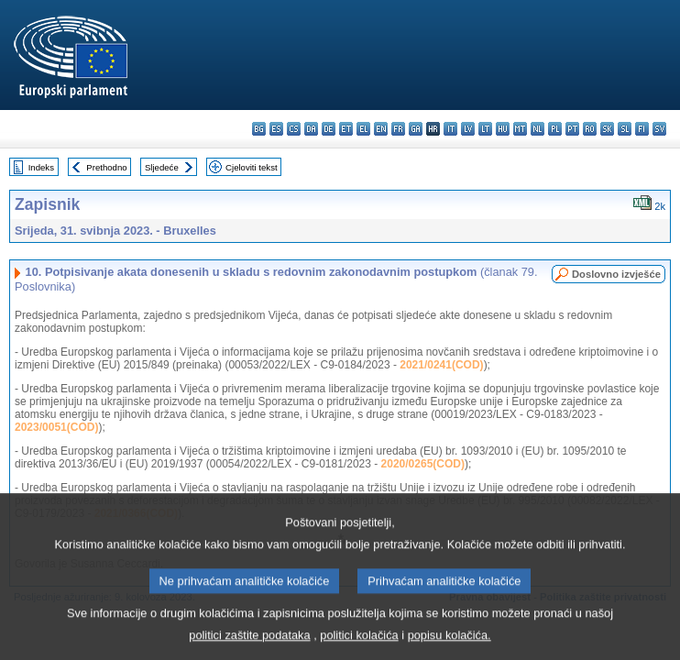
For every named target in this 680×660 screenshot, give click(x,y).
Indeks (41, 167)
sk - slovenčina (607, 129)
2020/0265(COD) (423, 463)
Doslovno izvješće (616, 274)
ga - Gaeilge (415, 129)
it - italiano (450, 129)
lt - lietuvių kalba (485, 129)
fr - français (398, 129)
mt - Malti (520, 129)
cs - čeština (294, 129)
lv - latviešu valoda (468, 129)
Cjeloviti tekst (251, 167)
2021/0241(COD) (441, 364)
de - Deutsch (328, 129)
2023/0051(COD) (56, 427)
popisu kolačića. (449, 647)
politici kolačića (359, 647)
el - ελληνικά (363, 129)
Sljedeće (162, 167)
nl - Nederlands (537, 129)
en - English (381, 129)
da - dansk (311, 129)
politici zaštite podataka (249, 647)
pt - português (572, 129)
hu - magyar (503, 129)
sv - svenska (659, 129)
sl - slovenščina (624, 129)
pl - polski (555, 129)
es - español (276, 129)
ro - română (590, 129)
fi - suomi (642, 129)
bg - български (259, 129)
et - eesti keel (346, 129)
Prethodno (106, 167)
